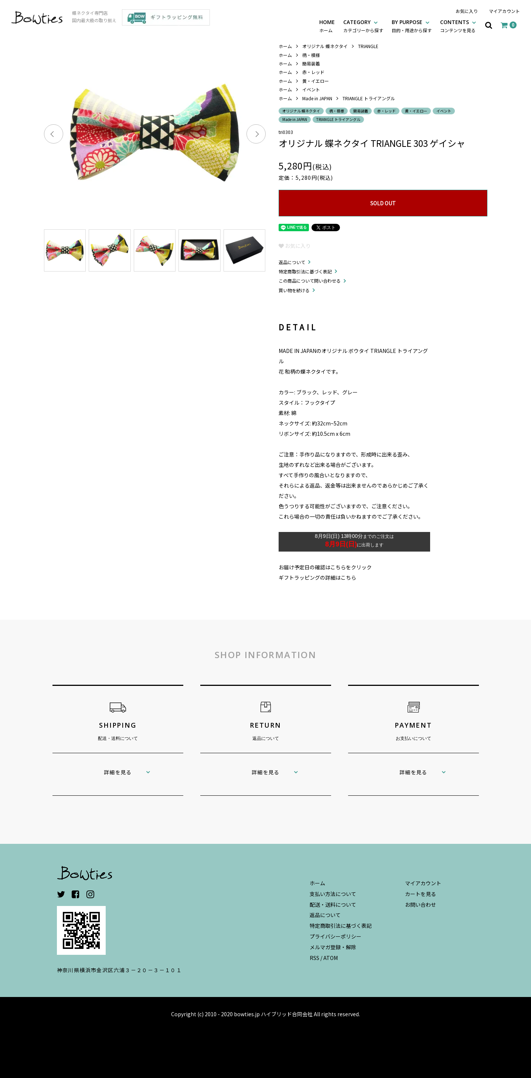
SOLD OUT (383, 203)
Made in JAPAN (317, 98)
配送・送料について (333, 904)
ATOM (330, 957)
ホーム (285, 46)
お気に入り (467, 11)
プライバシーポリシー (335, 936)
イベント (311, 89)
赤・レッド (313, 72)
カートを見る (420, 893)
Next (256, 134)
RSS (314, 957)
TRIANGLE (368, 46)
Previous (53, 134)
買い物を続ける (294, 290)
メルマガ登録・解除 (333, 947)
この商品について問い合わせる (310, 280)
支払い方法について (333, 893)
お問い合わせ (420, 904)
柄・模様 (311, 55)
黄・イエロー (315, 81)
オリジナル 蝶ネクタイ (325, 46)
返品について (292, 262)
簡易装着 (311, 63)
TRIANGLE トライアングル (369, 98)
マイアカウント (504, 11)
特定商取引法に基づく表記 (305, 271)
